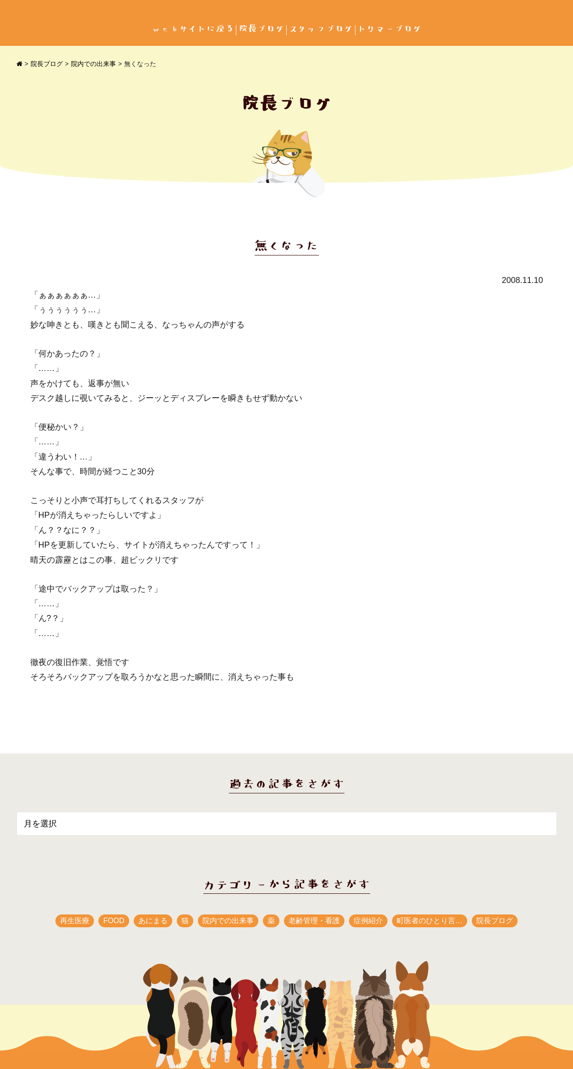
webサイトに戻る (193, 29)
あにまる (153, 921)
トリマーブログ (390, 29)
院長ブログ (261, 29)
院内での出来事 (93, 63)
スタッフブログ (321, 29)
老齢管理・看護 (314, 921)
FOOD (113, 921)
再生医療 (74, 921)
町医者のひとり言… (430, 921)
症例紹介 (368, 921)
